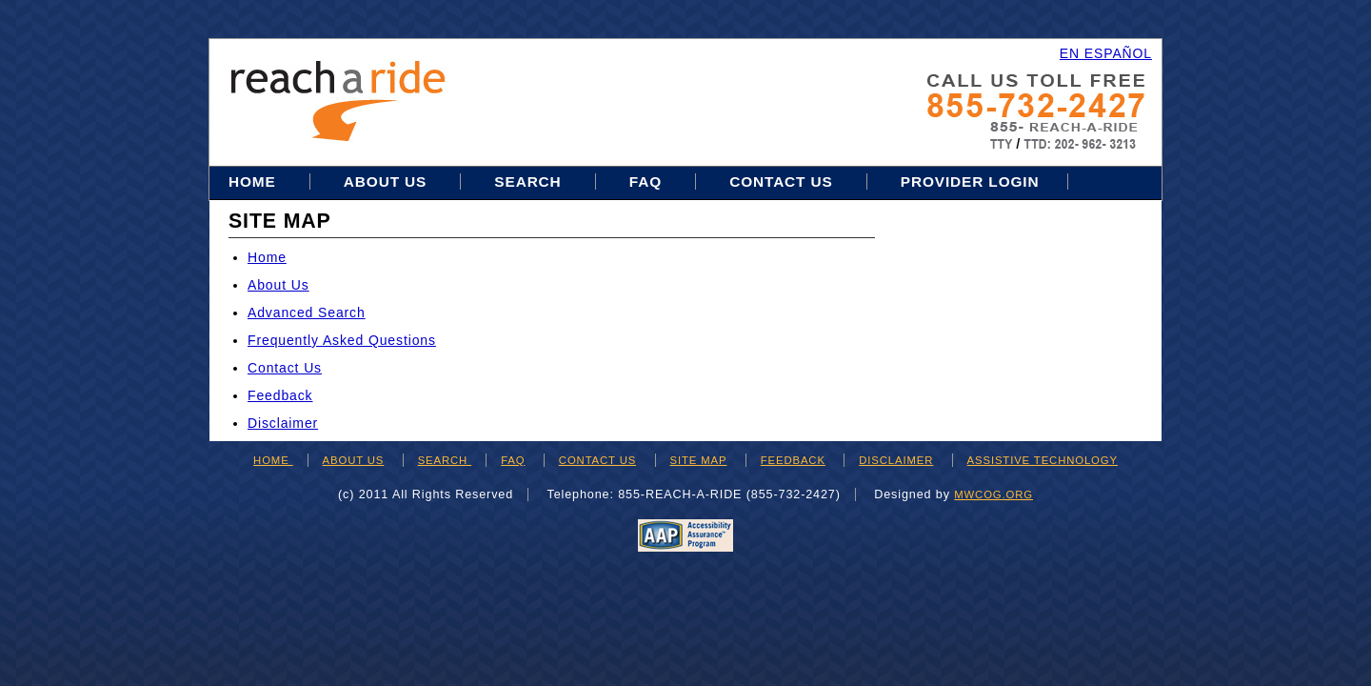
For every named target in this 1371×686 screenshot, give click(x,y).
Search (530, 181)
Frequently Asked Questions (342, 340)
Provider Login (970, 181)
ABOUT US (354, 460)
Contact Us (781, 181)
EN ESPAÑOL (1106, 53)
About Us (385, 181)
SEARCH (444, 460)
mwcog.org (993, 494)
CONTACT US (597, 460)
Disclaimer (283, 423)
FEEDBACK (793, 460)
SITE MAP (698, 460)
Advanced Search (307, 312)
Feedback (280, 395)
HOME (273, 460)
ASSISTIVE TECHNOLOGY (1042, 460)
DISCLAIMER (896, 460)
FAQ (645, 181)
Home (254, 181)
